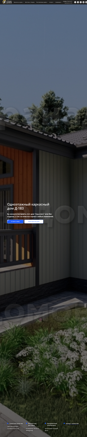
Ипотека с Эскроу (29, 2)
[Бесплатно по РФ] (75, 2)
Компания (58, 2)
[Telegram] (78, 2)
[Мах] (83, 2)
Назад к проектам (72, 423)
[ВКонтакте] (81, 2)
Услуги (51, 2)
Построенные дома (41, 2)
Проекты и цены (18, 2)
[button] (15, 221)
